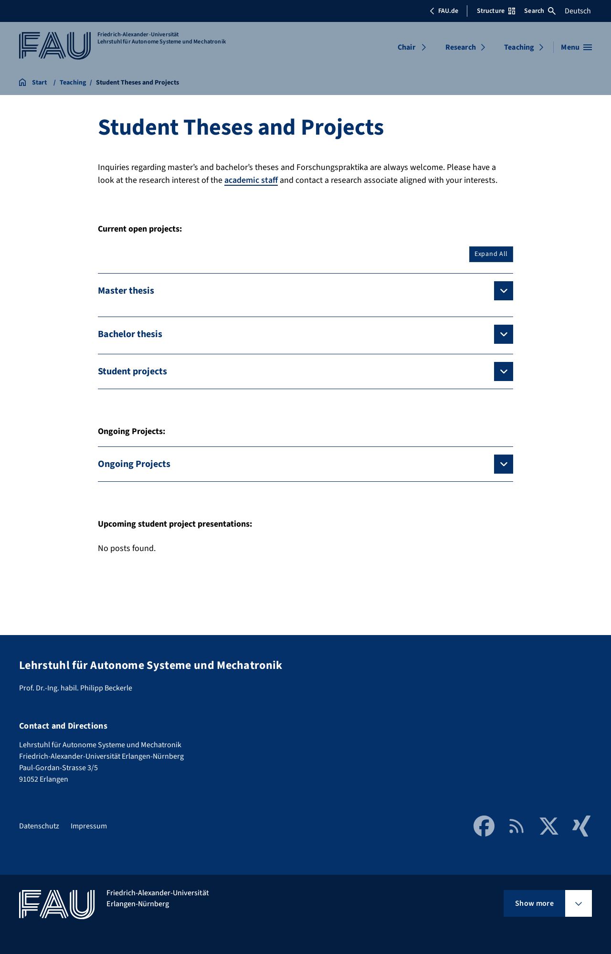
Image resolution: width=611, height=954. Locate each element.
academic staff (251, 180)
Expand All (491, 254)
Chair (406, 47)
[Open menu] (576, 47)
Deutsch (578, 11)
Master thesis (126, 290)
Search (540, 11)
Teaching (519, 47)
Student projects (132, 371)
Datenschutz (39, 826)
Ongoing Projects (134, 464)
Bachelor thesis (130, 334)
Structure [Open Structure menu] (496, 11)
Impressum (89, 826)
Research (460, 47)
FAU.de (444, 11)
